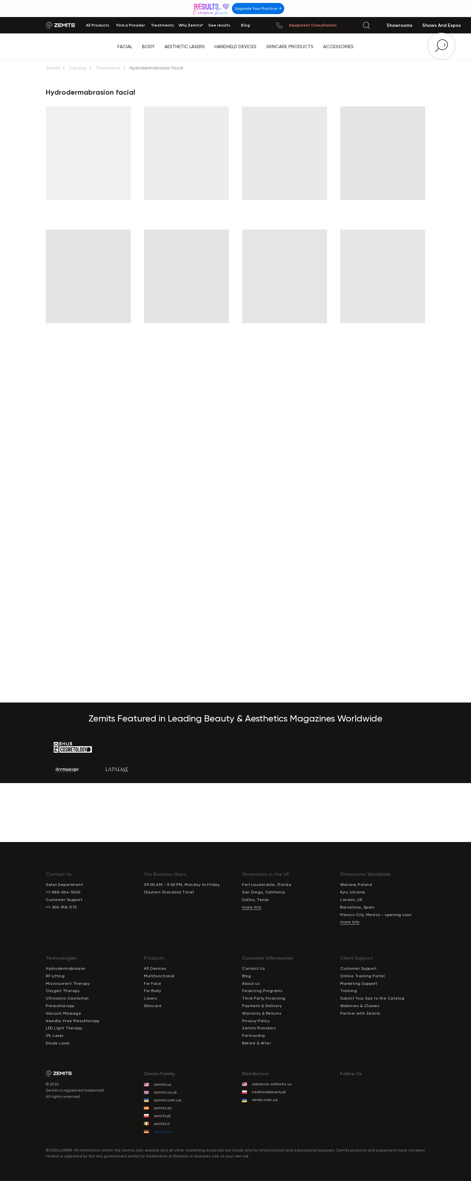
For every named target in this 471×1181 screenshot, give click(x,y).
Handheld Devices (235, 46)
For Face (152, 983)
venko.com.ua (265, 1099)
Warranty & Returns (261, 1013)
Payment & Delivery (262, 1005)
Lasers (150, 998)
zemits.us (162, 1084)
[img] (212, 8)
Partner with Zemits (360, 1013)
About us (250, 983)
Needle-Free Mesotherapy (73, 1021)
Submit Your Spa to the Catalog (372, 998)
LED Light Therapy (64, 1028)
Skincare (153, 1005)
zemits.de (163, 1131)
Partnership (253, 1035)
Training (348, 990)
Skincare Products (289, 46)
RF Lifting (55, 976)
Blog (246, 976)
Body (148, 46)
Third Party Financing (264, 998)
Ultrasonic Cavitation (67, 998)
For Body (152, 990)
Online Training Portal (362, 976)
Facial (124, 46)
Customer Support (358, 968)
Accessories (338, 46)
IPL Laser (55, 1035)
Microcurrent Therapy (68, 983)
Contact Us (253, 968)
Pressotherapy (60, 1005)
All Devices (155, 968)
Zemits (53, 68)
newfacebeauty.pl (269, 1092)
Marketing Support (358, 983)
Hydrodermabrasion (66, 968)
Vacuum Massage (63, 1013)
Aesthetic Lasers (185, 46)
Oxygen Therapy (62, 990)
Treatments (108, 68)
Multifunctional (159, 976)
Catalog (78, 68)
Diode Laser (58, 1043)
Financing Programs (262, 990)
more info (251, 907)
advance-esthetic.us (271, 1084)
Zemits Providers (258, 1028)
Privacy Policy (256, 1021)
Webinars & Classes (359, 1005)
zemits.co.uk (165, 1092)
